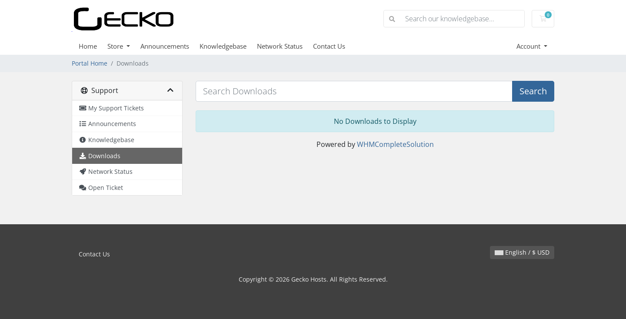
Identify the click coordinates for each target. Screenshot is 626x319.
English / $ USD (522, 252)
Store (116, 46)
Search (533, 91)
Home (88, 46)
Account (529, 46)
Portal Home (89, 63)
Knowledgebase (223, 46)
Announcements (164, 46)
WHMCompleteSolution (395, 144)
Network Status (280, 46)
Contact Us (329, 46)
